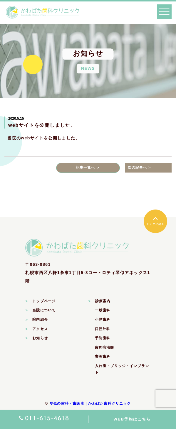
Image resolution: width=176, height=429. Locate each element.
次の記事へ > (139, 167)
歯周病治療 (104, 347)
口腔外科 (102, 329)
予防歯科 (102, 338)
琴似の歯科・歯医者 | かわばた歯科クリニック (90, 403)
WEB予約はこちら (132, 419)
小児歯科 (102, 319)
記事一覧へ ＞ (88, 167)
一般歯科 (102, 310)
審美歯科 (102, 356)
